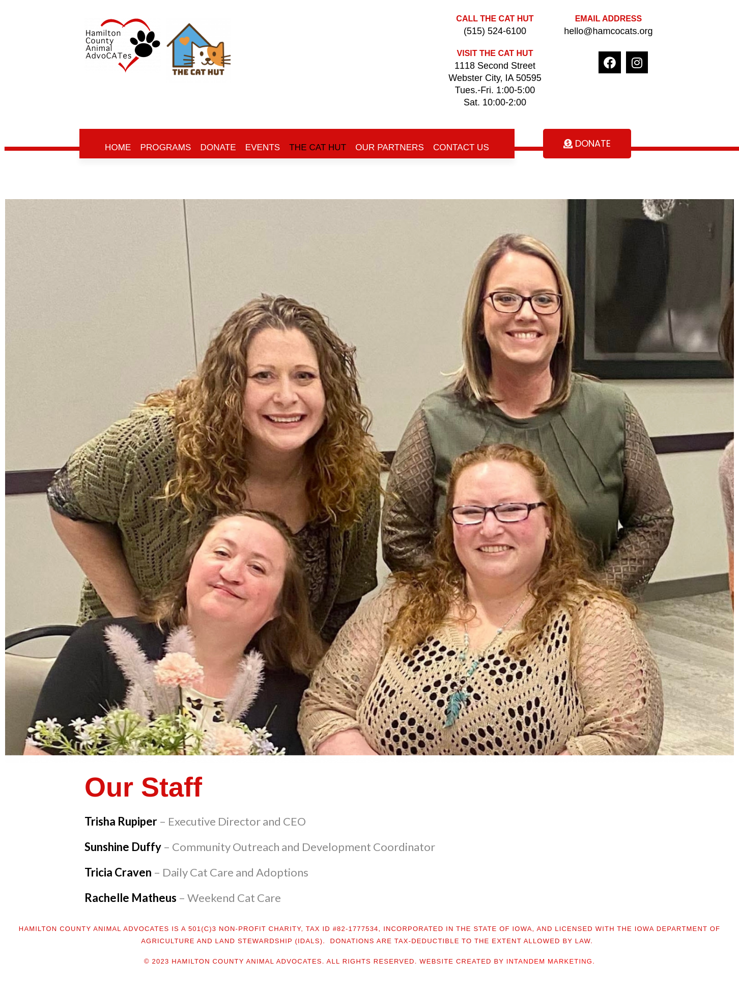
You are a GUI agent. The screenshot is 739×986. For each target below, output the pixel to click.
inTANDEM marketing (549, 961)
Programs (165, 147)
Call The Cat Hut (494, 18)
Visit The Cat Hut (495, 53)
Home (118, 147)
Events (262, 147)
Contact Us (461, 147)
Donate (218, 147)
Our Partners (389, 147)
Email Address (608, 18)
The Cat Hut (317, 147)
